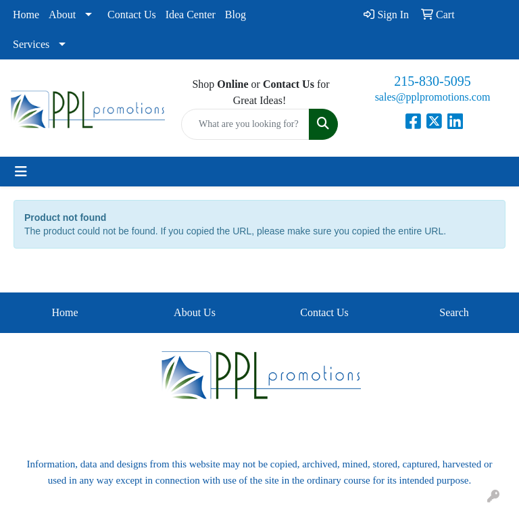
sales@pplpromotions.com (433, 97)
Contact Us (131, 14)
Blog (235, 14)
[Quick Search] (245, 124)
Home (26, 14)
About (62, 14)
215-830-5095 (432, 81)
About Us (195, 312)
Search (454, 312)
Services (31, 44)
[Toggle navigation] (21, 171)
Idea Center (191, 14)
